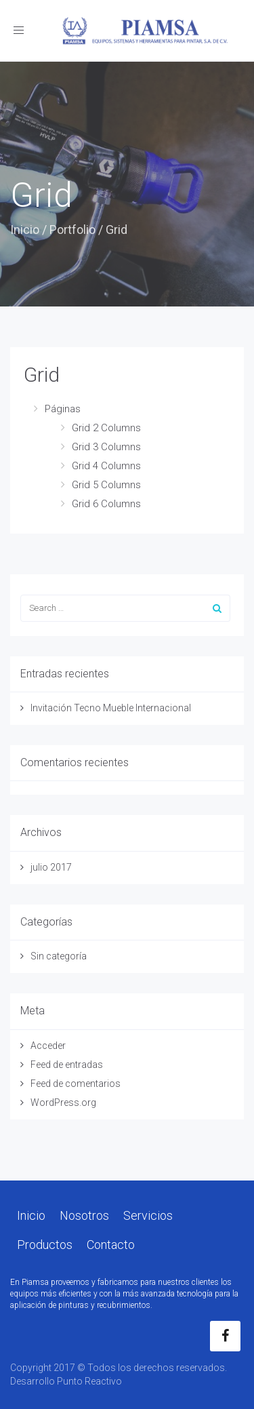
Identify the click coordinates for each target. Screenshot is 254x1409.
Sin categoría (58, 956)
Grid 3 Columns (106, 447)
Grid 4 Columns (106, 466)
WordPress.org (63, 1102)
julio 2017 (51, 867)
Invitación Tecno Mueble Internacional (110, 707)
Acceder (48, 1045)
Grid (42, 374)
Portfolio (72, 229)
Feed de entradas (66, 1064)
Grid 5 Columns (106, 485)
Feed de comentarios (75, 1083)
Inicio (24, 229)
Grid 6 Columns (106, 504)
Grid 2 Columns (106, 428)
